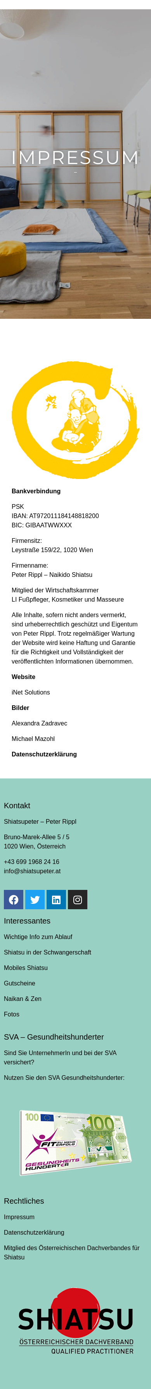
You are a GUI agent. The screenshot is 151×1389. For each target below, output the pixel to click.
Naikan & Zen (23, 999)
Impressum (19, 1217)
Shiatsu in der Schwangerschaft (47, 952)
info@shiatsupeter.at (32, 871)
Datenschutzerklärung (44, 754)
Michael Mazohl (33, 739)
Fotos (11, 1014)
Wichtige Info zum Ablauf (38, 937)
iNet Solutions (31, 692)
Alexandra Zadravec (39, 723)
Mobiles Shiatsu (26, 968)
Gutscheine (19, 983)
